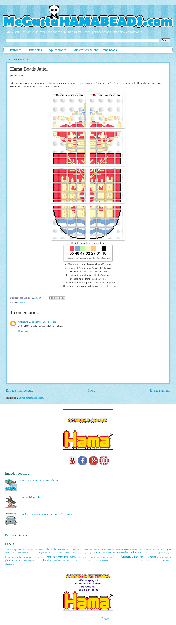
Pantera (116, 557)
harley (148, 553)
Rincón (78, 561)
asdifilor (32, 549)
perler (153, 556)
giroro (82, 553)
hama (104, 552)
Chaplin (74, 549)
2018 (7, 549)
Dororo (35, 553)
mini (66, 556)
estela (67, 553)
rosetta (95, 561)
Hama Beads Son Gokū (30, 497)
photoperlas (11, 560)
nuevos (93, 557)
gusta (97, 552)
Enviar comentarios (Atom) (31, 398)
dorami (29, 553)
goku (87, 553)
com (113, 549)
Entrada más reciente (19, 390)
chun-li (96, 549)
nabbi (73, 556)
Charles (80, 549)
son (129, 561)
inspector (155, 553)
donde (15, 553)
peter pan (160, 557)
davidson (151, 549)
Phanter (168, 557)
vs (170, 561)
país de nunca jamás (105, 557)
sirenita (124, 561)
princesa (61, 561)
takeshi (138, 561)
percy (146, 557)
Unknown (23, 322)
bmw (63, 549)
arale (27, 549)
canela (68, 549)
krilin (14, 557)
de (158, 549)
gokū (91, 553)
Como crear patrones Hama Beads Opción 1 (39, 480)
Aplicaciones (57, 50)
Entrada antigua (160, 390)
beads (50, 549)
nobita (87, 557)
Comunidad (127, 549)
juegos (168, 553)
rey (74, 561)
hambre (143, 553)
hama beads (113, 552)
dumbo (55, 553)
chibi (91, 549)
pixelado (26, 561)
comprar (118, 549)
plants (55, 561)
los (20, 557)
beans (57, 549)
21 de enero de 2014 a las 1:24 (43, 322)
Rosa (84, 561)
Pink (20, 561)
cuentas (145, 549)
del (161, 549)
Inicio (91, 390)
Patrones (15, 50)
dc (156, 549)
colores (108, 549)
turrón (156, 561)
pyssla (69, 560)
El (60, 553)
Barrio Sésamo (41, 549)
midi (60, 556)
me (55, 556)
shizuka (113, 561)
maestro (25, 557)
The (142, 561)
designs (167, 549)
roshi (100, 561)
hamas (122, 553)
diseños (8, 552)
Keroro (8, 557)
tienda (147, 561)
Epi (62, 553)
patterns (138, 556)
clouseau (102, 549)
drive (51, 553)
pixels (39, 561)
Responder (23, 331)
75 (10, 549)
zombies (10, 564)
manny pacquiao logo (37, 557)
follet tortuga (75, 553)
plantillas (47, 560)
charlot (85, 549)
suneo (133, 561)
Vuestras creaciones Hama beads (95, 50)
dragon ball (43, 553)
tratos (152, 561)
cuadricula (136, 549)
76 (12, 549)
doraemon (22, 553)
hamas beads (132, 552)
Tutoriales (35, 50)
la (17, 557)
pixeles (33, 561)
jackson (162, 553)
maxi (49, 556)
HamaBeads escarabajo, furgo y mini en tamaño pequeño (45, 514)
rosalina (89, 561)
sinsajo (118, 561)
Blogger (105, 618)
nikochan (81, 557)
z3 (6, 564)
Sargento (105, 561)
